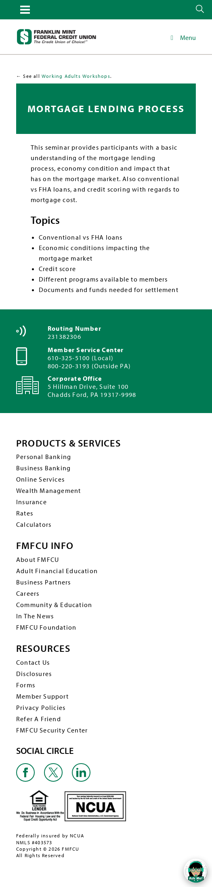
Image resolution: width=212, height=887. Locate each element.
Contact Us (33, 662)
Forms (25, 685)
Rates (24, 513)
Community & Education (54, 605)
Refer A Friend (38, 719)
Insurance (31, 502)
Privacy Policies (40, 707)
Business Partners (43, 582)
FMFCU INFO (44, 545)
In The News (35, 616)
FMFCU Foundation (46, 627)
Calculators (33, 524)
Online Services (40, 479)
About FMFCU (37, 559)
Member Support (42, 696)
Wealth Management (48, 490)
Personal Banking (43, 457)
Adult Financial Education (57, 571)
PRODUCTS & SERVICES (68, 443)
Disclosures (34, 674)
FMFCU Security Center (52, 730)
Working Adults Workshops (76, 76)
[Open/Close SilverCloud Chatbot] (196, 871)
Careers (27, 593)
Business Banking (43, 468)
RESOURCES (43, 648)
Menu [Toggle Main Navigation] (182, 37)
